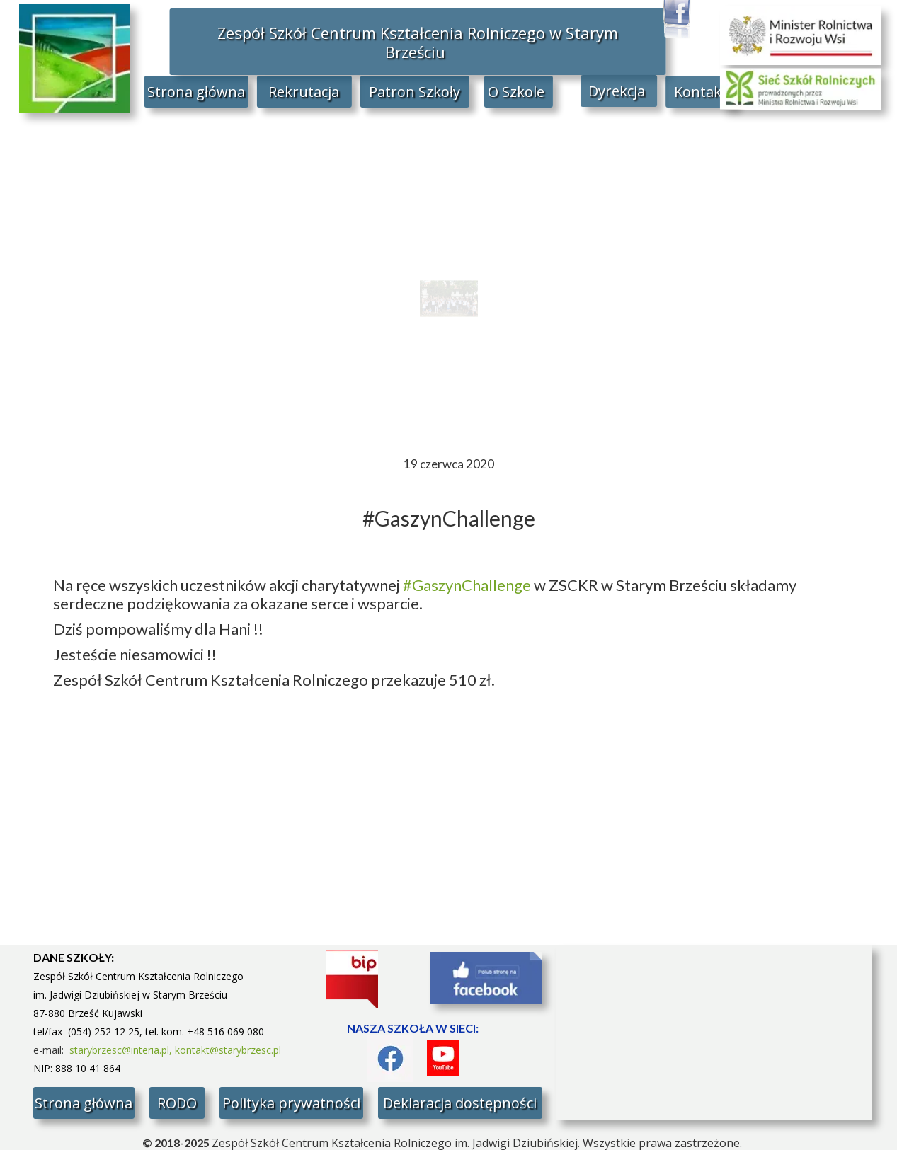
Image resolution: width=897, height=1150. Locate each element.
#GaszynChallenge (467, 584)
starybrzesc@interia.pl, (122, 1050)
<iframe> (714, 1032)
